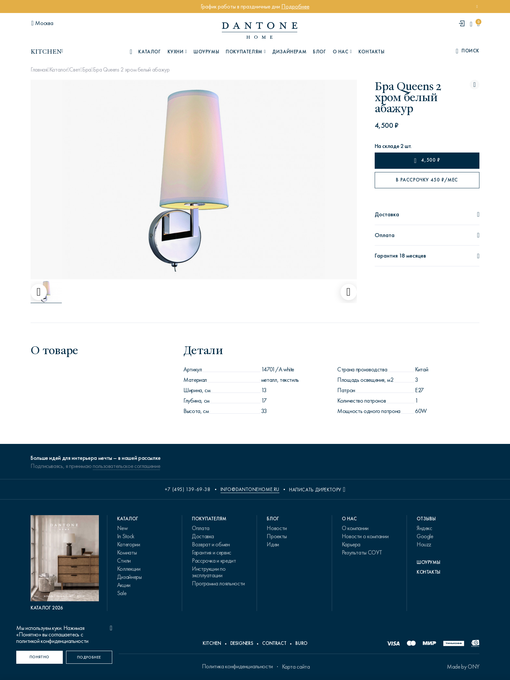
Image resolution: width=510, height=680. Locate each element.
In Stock (125, 536)
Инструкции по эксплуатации (208, 572)
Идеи (273, 544)
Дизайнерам (289, 52)
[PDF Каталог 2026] (65, 563)
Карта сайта (296, 666)
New (122, 528)
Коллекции (129, 569)
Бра (86, 69)
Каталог (58, 69)
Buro (301, 643)
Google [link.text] (425, 536)
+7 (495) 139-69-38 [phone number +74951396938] (188, 489)
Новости (277, 528)
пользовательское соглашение (126, 466)
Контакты (371, 52)
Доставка (203, 536)
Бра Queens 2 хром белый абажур (131, 69)
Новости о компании (365, 536)
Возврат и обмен (211, 544)
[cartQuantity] (478, 23)
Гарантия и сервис (211, 552)
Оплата (200, 528)
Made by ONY (463, 666)
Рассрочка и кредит (214, 560)
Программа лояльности (218, 583)
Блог (319, 52)
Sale (122, 593)
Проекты (277, 536)
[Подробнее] (89, 657)
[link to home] (259, 30)
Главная (39, 69)
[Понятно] (39, 657)
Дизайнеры (129, 577)
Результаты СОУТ (362, 552)
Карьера (351, 544)
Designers (241, 643)
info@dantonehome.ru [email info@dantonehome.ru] (250, 489)
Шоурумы (206, 52)
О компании (355, 528)
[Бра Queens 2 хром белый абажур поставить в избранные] (474, 84)
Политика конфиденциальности (237, 666)
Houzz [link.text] (424, 544)
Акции (123, 585)
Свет (74, 69)
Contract (274, 643)
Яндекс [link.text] (424, 528)
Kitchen (212, 643)
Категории (128, 544)
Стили (124, 560)
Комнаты (127, 552)
